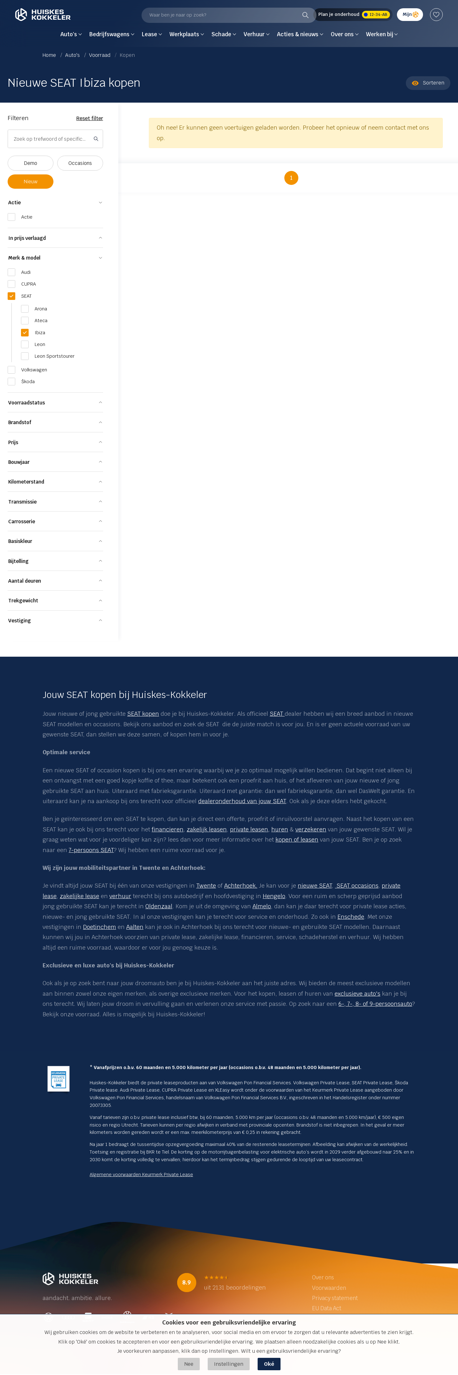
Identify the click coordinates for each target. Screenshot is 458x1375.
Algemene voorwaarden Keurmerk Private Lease (141, 1174)
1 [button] (291, 177)
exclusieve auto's (357, 993)
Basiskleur (20, 541)
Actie (14, 203)
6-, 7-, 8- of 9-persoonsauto (375, 1003)
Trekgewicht (23, 601)
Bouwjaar (19, 462)
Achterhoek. (240, 885)
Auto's (73, 55)
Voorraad (100, 55)
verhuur (120, 896)
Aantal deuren (24, 581)
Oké (269, 1364)
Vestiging (19, 621)
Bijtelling (18, 561)
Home (50, 55)
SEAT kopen (143, 713)
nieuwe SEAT (315, 885)
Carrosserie (21, 521)
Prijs (13, 442)
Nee (188, 1364)
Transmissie (22, 502)
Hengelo (274, 896)
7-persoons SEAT (91, 850)
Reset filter (89, 118)
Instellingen (228, 1364)
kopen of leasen (296, 839)
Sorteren (428, 82)
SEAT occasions (356, 885)
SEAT (277, 713)
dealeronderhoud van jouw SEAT (242, 801)
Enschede (350, 916)
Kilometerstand (26, 482)
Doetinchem (99, 927)
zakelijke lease (79, 896)
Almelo (262, 906)
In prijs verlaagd (27, 238)
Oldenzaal (158, 906)
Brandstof (19, 422)
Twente (206, 885)
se (54, 896)
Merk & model (24, 258)
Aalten (134, 927)
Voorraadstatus (26, 403)
